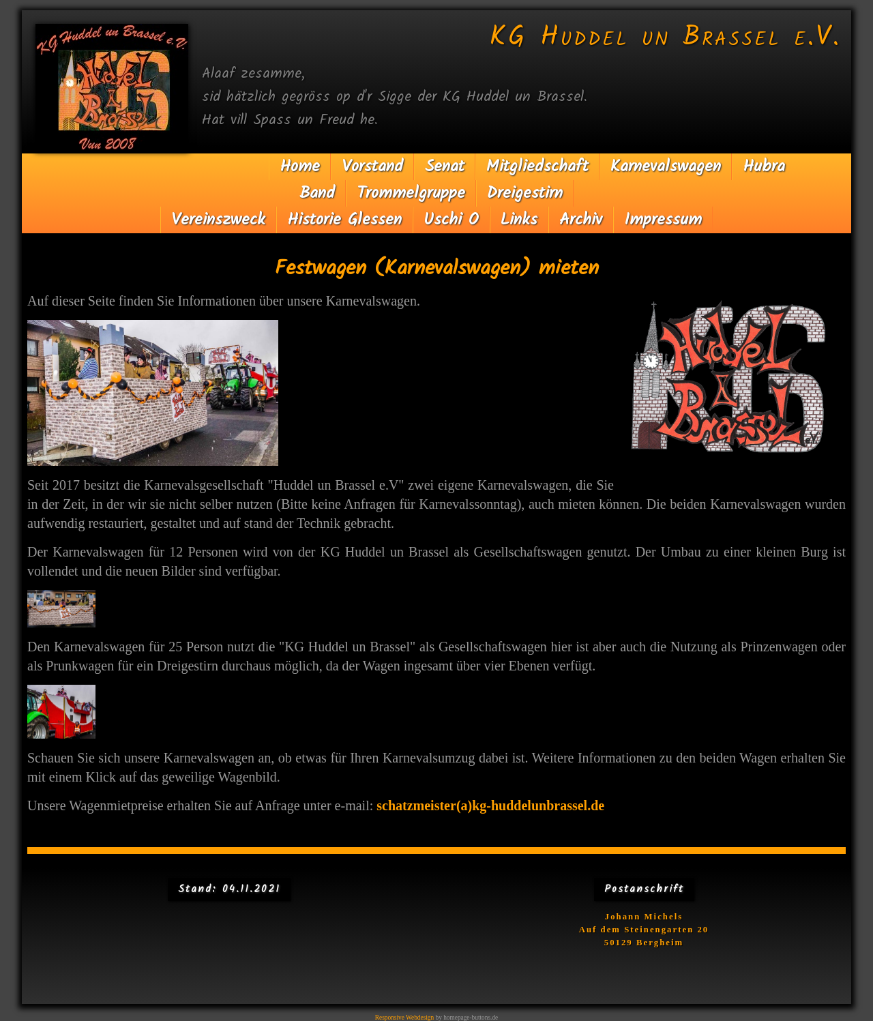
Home (300, 166)
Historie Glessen (344, 220)
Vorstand (372, 166)
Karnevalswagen (665, 166)
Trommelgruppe (411, 193)
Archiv (580, 220)
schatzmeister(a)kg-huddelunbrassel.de (436, 826)
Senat (444, 166)
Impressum (663, 220)
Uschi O (451, 220)
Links (519, 220)
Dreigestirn (525, 193)
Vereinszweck (218, 220)
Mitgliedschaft (537, 166)
